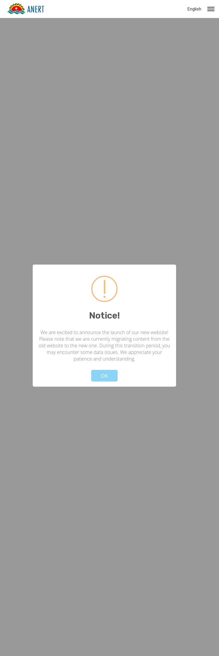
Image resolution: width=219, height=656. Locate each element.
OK (104, 375)
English (194, 9)
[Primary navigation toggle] (210, 8)
